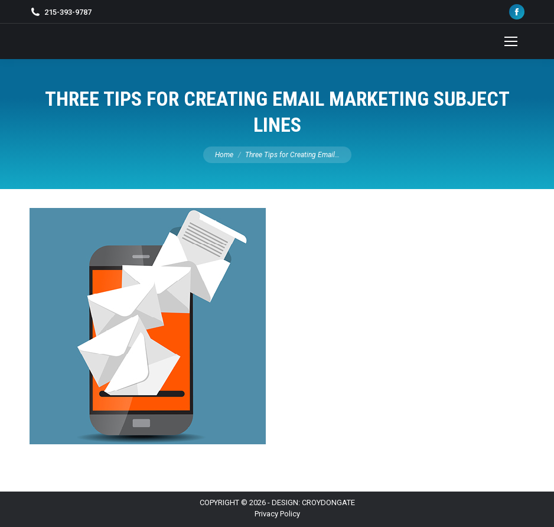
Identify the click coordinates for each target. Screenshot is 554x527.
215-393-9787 (68, 12)
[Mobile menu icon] (511, 41)
